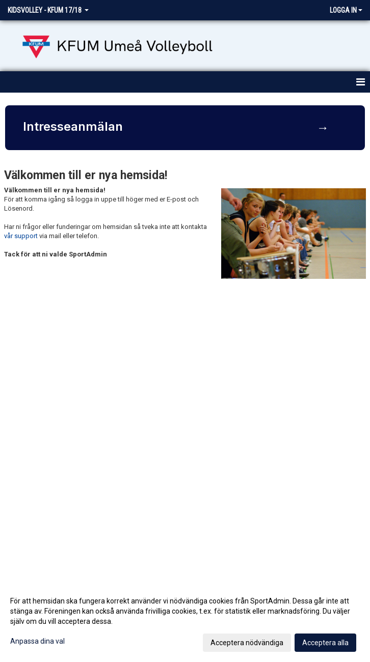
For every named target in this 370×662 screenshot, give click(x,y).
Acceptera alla (325, 643)
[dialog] (185, 621)
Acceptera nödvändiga (246, 643)
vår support (21, 236)
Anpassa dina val (37, 641)
